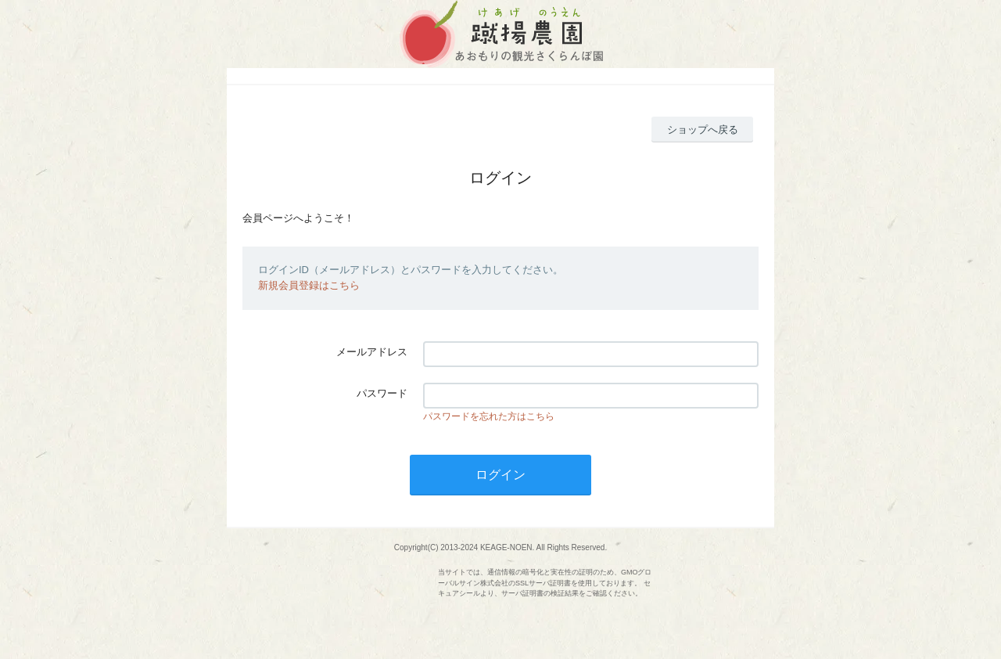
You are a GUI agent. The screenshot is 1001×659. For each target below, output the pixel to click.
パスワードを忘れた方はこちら (488, 416)
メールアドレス (371, 352)
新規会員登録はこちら (309, 285)
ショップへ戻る (702, 129)
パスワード (382, 393)
